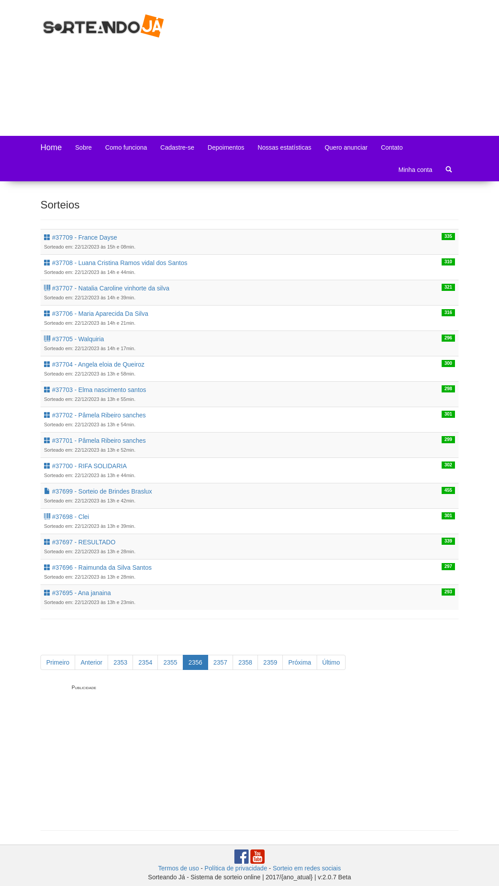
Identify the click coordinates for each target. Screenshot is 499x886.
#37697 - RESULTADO (80, 542)
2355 (170, 662)
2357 (220, 662)
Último (331, 662)
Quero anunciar (346, 147)
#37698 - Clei (66, 516)
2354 (145, 662)
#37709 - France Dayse (80, 237)
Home (51, 147)
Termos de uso (178, 868)
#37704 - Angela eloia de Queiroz (94, 364)
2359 (270, 662)
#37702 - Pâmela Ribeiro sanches (95, 415)
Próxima (299, 662)
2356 (195, 662)
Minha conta (415, 169)
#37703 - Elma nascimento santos (95, 389)
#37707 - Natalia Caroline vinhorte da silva (106, 288)
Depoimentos (226, 147)
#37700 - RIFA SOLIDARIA (85, 466)
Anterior (91, 662)
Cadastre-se (177, 147)
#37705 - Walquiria (74, 339)
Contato (391, 147)
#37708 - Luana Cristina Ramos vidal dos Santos (115, 262)
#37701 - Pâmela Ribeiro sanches (95, 440)
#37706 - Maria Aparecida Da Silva (96, 313)
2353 (120, 662)
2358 (245, 662)
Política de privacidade (236, 868)
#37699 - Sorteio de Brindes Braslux (98, 491)
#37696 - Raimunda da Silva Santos (98, 567)
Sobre (83, 147)
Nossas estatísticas (284, 147)
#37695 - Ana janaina (77, 592)
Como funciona (126, 147)
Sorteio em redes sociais (307, 868)
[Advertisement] (339, 66)
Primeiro (57, 662)
